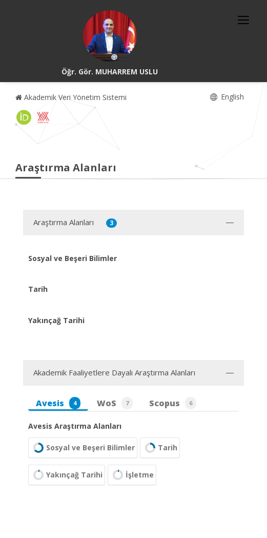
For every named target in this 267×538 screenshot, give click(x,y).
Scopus (172, 403)
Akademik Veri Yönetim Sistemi (71, 97)
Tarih (159, 447)
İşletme (132, 475)
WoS (115, 403)
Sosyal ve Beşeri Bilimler (83, 447)
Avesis (58, 403)
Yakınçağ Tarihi (66, 475)
